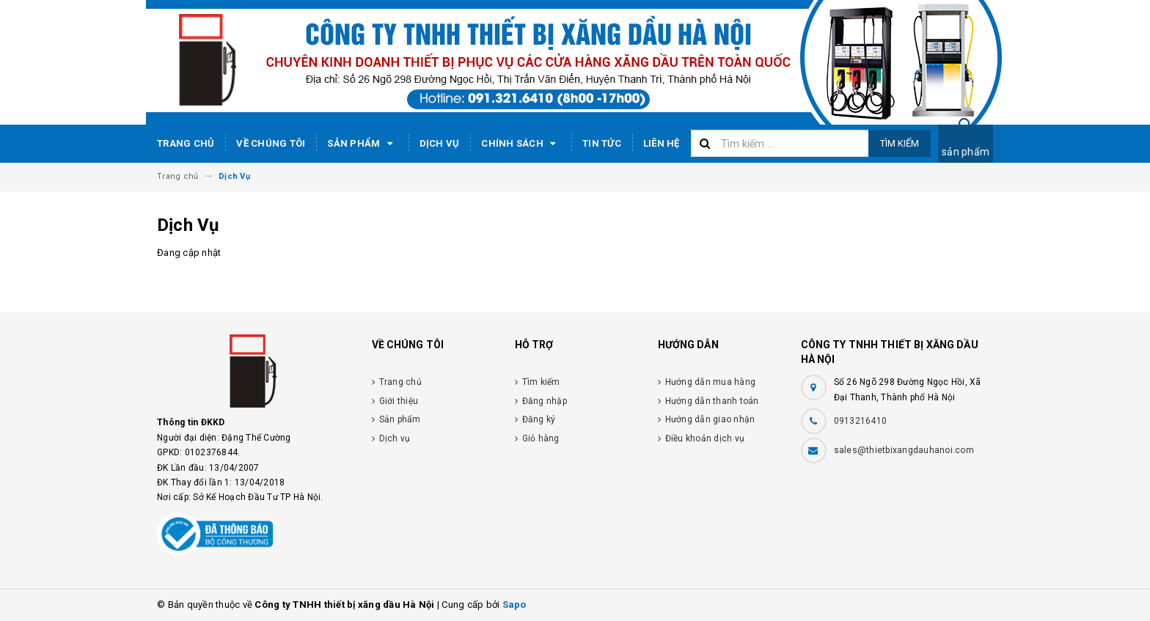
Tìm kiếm (899, 143)
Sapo (514, 604)
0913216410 (860, 421)
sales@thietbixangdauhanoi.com (904, 450)
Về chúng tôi (270, 143)
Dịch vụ (440, 143)
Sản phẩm (362, 143)
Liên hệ (661, 143)
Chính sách (520, 143)
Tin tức (601, 143)
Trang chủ (185, 143)
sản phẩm (965, 152)
